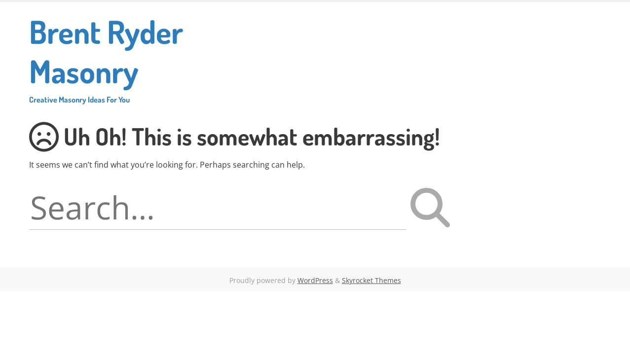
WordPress (315, 280)
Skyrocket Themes (371, 280)
